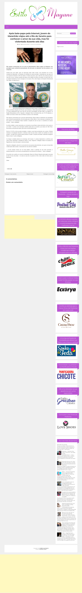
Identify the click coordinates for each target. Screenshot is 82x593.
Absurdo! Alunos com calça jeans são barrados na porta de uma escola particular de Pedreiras (68, 463)
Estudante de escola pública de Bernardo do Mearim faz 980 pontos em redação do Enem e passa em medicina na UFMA (69, 494)
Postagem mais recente (10, 174)
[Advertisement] (19, 217)
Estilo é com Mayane (44, 548)
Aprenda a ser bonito (62, 444)
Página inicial (30, 174)
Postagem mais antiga (48, 174)
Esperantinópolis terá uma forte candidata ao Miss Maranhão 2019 (68, 504)
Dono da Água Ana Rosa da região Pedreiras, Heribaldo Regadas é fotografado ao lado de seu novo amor (68, 524)
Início (7, 26)
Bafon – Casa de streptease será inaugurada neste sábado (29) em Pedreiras (68, 473)
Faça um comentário (36, 44)
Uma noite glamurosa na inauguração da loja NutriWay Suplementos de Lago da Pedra (68, 483)
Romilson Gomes (43, 549)
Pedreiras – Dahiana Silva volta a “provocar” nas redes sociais (68, 452)
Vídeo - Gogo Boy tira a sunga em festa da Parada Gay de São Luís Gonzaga (68, 534)
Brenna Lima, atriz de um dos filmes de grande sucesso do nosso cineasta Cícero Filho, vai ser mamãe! (68, 514)
